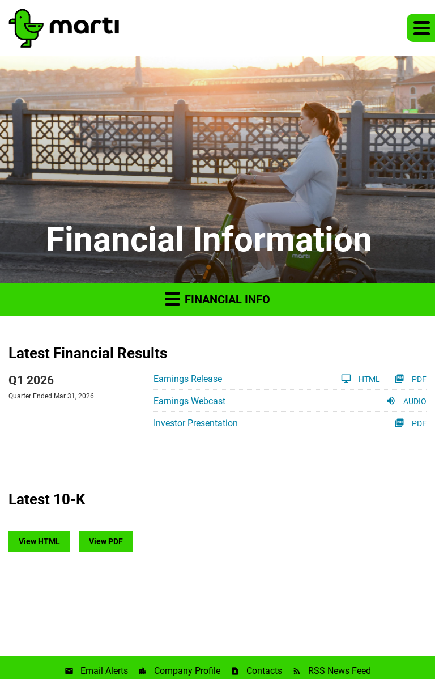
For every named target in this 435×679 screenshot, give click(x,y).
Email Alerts (104, 670)
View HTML (39, 541)
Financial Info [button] (217, 298)
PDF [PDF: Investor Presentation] (410, 423)
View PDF (106, 541)
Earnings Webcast (189, 401)
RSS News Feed (339, 670)
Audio (406, 401)
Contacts (264, 670)
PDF (410, 379)
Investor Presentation (195, 423)
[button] (421, 28)
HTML (360, 379)
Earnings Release (187, 379)
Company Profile (187, 670)
